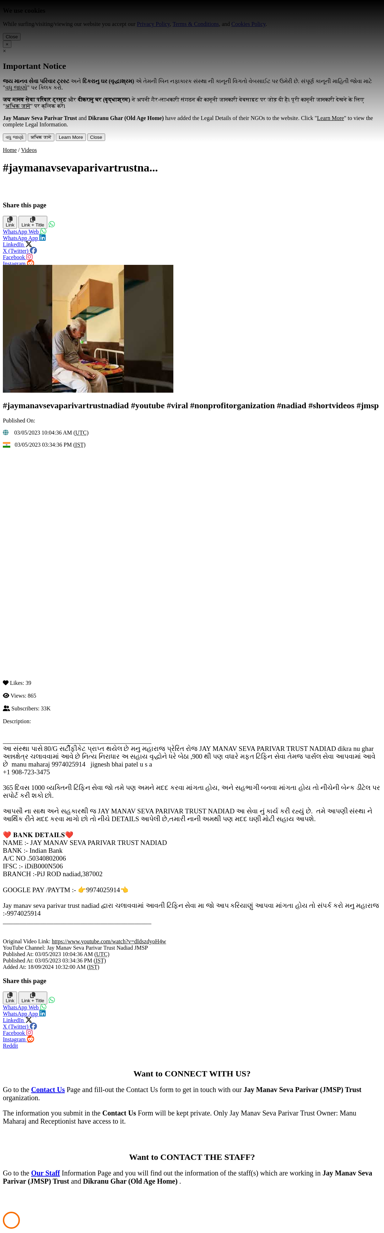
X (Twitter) (17, 249)
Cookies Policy (248, 24)
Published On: (19, 421)
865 (32, 696)
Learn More (71, 137)
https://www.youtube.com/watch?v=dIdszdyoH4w (109, 941)
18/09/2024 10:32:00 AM (57, 967)
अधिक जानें (41, 137)
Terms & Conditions (196, 24)
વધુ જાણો (14, 137)
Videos (29, 150)
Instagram (18, 262)
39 (28, 683)
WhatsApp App (25, 236)
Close (12, 36)
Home (10, 150)
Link (10, 223)
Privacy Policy (153, 24)
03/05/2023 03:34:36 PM (42, 445)
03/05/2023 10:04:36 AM (41, 433)
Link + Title (32, 223)
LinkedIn (24, 242)
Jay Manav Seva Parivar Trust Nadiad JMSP (97, 948)
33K (46, 708)
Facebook (20, 255)
